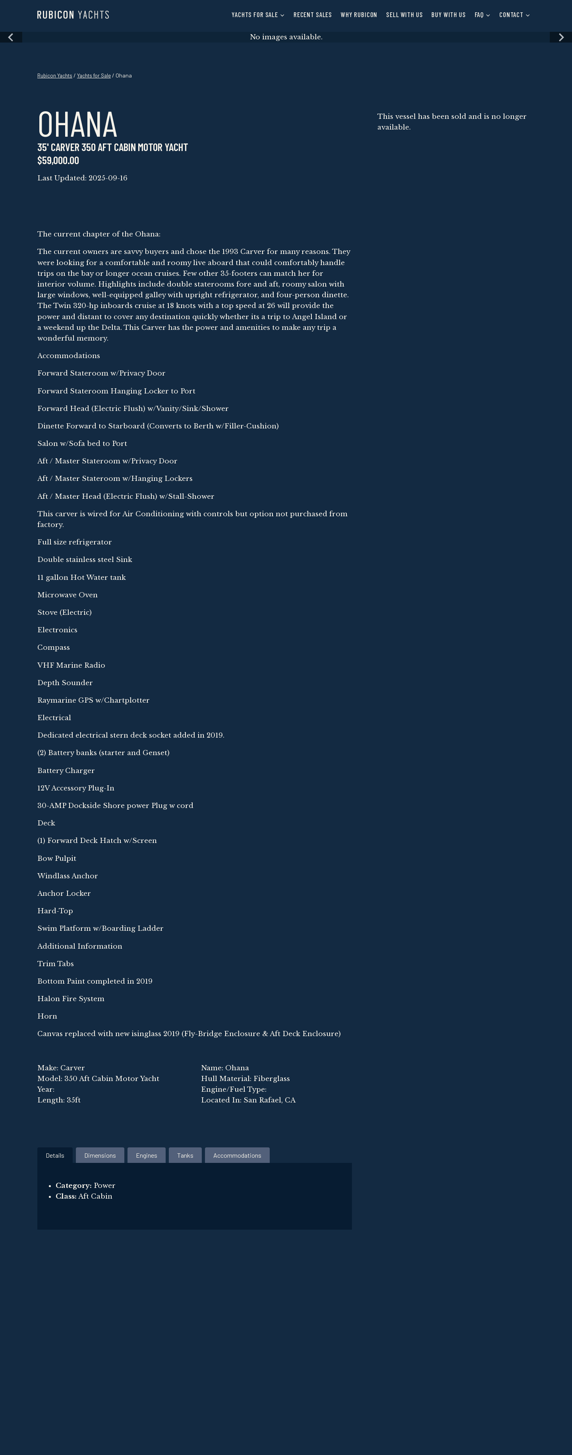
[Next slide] (561, 37)
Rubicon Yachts (56, 75)
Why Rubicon (359, 14)
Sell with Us (404, 14)
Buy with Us (448, 14)
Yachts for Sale (99, 75)
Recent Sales (313, 14)
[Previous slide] (11, 37)
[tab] (55, 1155)
